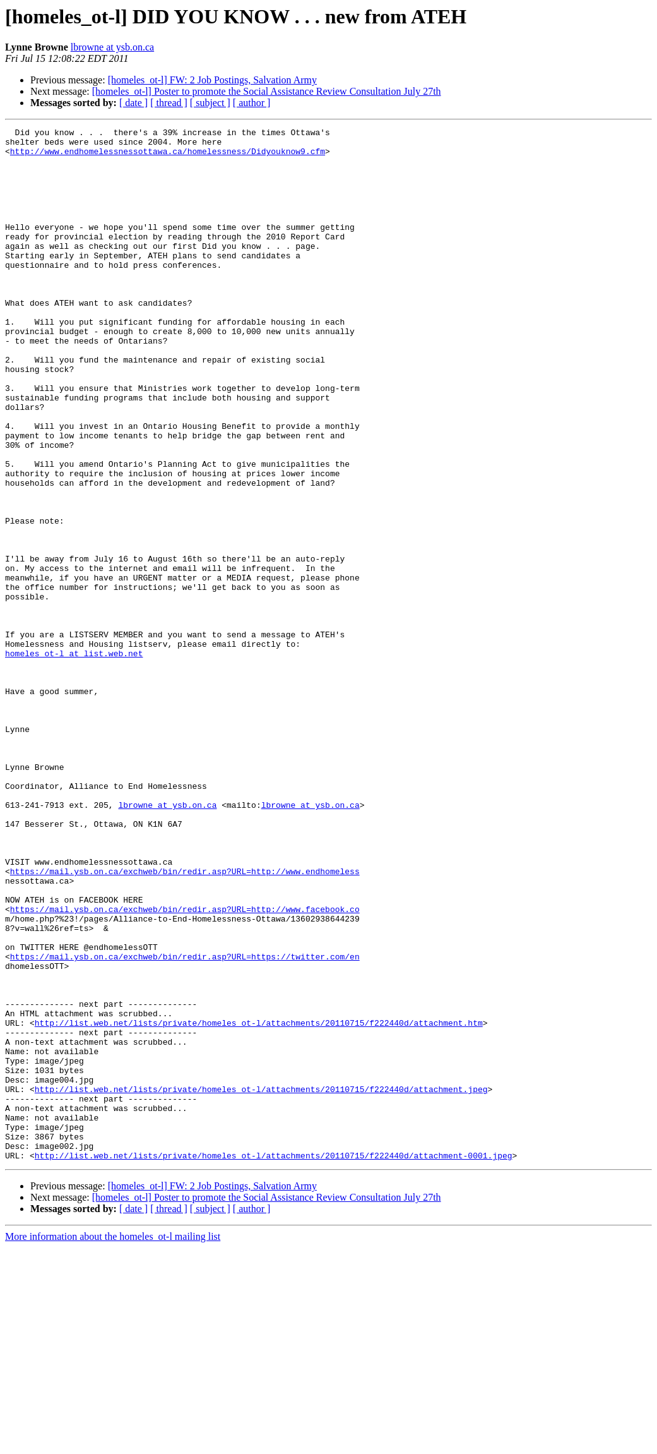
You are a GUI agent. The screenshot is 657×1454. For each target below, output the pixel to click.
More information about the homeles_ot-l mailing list (112, 1443)
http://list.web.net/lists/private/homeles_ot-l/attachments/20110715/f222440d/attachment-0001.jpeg (273, 1361)
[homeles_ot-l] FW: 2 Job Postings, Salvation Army (212, 80)
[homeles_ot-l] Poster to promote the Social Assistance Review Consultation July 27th (266, 91)
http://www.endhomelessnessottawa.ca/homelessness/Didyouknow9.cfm (167, 156)
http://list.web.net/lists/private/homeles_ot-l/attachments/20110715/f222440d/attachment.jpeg (261, 1282)
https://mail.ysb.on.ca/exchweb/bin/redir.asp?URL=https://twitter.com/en (185, 1123)
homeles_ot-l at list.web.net (74, 759)
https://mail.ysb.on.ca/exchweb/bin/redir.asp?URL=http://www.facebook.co (185, 1066)
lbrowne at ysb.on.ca (112, 47)
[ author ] (252, 102)
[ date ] (133, 102)
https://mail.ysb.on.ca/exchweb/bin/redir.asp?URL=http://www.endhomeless (185, 1020)
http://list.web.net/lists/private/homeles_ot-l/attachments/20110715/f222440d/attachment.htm (259, 1202)
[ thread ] (168, 102)
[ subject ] (210, 102)
